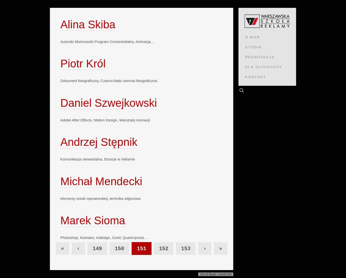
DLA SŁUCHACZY (263, 67)
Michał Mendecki (101, 181)
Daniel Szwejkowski (108, 103)
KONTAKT (255, 77)
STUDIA (253, 47)
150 (119, 249)
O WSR (252, 37)
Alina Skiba (87, 24)
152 (163, 249)
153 (186, 249)
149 (97, 249)
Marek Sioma (92, 220)
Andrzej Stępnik (98, 142)
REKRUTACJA (260, 57)
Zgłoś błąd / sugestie (216, 274)
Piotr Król (82, 64)
